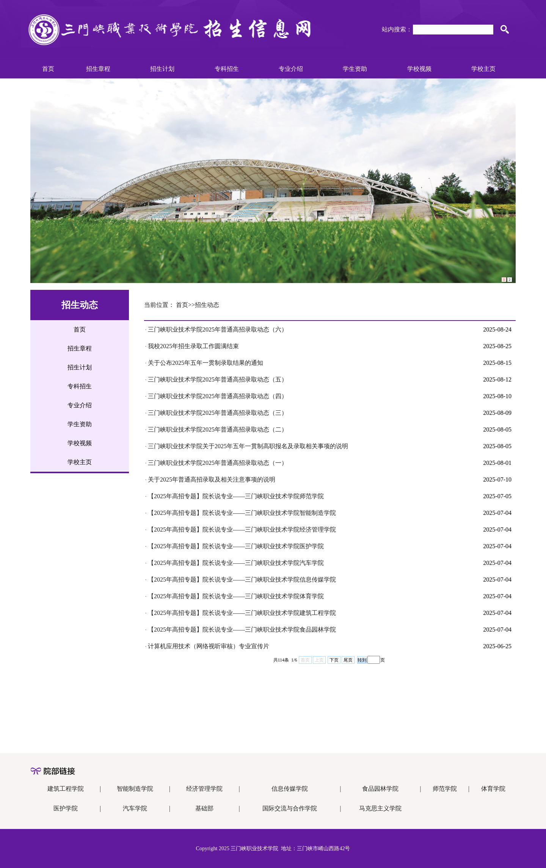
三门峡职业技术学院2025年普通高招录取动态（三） (217, 413)
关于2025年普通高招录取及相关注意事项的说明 (211, 479)
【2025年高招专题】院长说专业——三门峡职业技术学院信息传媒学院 (242, 579)
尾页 (348, 660)
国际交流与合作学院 (289, 808)
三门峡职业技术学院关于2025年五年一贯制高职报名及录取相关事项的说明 (248, 446)
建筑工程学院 (65, 788)
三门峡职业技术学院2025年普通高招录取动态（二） (217, 429)
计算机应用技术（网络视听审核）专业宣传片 (208, 646)
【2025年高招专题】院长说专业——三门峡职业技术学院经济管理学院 (242, 529)
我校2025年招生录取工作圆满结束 (193, 346)
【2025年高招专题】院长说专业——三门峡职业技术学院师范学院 (236, 496)
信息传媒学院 (289, 788)
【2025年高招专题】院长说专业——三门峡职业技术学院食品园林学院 (242, 629)
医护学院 (65, 808)
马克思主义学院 (380, 808)
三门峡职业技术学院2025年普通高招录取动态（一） (217, 463)
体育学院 (493, 788)
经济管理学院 (204, 788)
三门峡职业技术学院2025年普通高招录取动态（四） (217, 396)
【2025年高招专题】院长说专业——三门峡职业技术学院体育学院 (236, 596)
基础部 (204, 808)
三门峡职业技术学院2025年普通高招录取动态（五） (217, 379)
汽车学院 (135, 808)
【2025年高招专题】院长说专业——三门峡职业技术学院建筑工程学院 (242, 613)
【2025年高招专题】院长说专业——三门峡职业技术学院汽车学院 (236, 563)
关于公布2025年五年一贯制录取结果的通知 (205, 363)
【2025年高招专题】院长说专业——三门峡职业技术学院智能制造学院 (242, 513)
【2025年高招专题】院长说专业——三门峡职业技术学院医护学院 (236, 546)
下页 (334, 660)
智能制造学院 (135, 788)
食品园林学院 (380, 788)
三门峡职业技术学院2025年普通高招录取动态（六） (217, 329)
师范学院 (445, 788)
